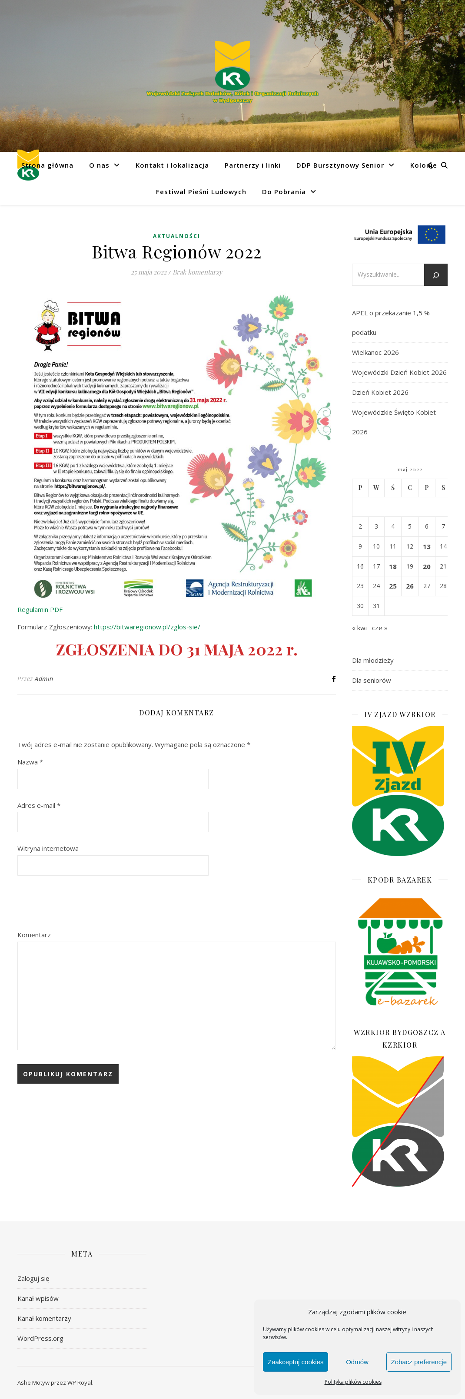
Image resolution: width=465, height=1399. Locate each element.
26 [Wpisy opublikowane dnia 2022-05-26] (410, 586)
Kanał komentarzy (44, 1318)
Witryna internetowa (48, 848)
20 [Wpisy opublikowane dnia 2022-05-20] (427, 566)
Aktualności (176, 236)
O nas (99, 165)
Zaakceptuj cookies (295, 1362)
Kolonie (423, 165)
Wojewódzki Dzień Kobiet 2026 (399, 372)
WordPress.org (40, 1338)
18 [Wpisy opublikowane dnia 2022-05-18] (393, 566)
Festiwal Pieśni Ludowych (201, 191)
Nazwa (30, 761)
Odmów (357, 1362)
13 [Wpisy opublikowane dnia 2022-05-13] (427, 546)
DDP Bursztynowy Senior (340, 165)
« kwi (359, 627)
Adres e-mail (38, 805)
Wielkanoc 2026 (375, 352)
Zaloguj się (33, 1278)
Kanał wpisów (38, 1298)
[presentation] (83, 903)
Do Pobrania (284, 191)
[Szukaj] (436, 275)
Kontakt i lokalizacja (172, 165)
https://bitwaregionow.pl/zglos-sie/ (147, 626)
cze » (380, 627)
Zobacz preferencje (419, 1362)
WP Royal (79, 1382)
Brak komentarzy (198, 272)
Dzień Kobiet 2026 (380, 392)
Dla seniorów (371, 680)
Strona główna (47, 165)
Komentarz (34, 934)
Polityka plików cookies (353, 1382)
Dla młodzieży (373, 660)
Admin (44, 679)
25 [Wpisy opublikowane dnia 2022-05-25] (393, 586)
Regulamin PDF (40, 609)
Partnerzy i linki (253, 165)
